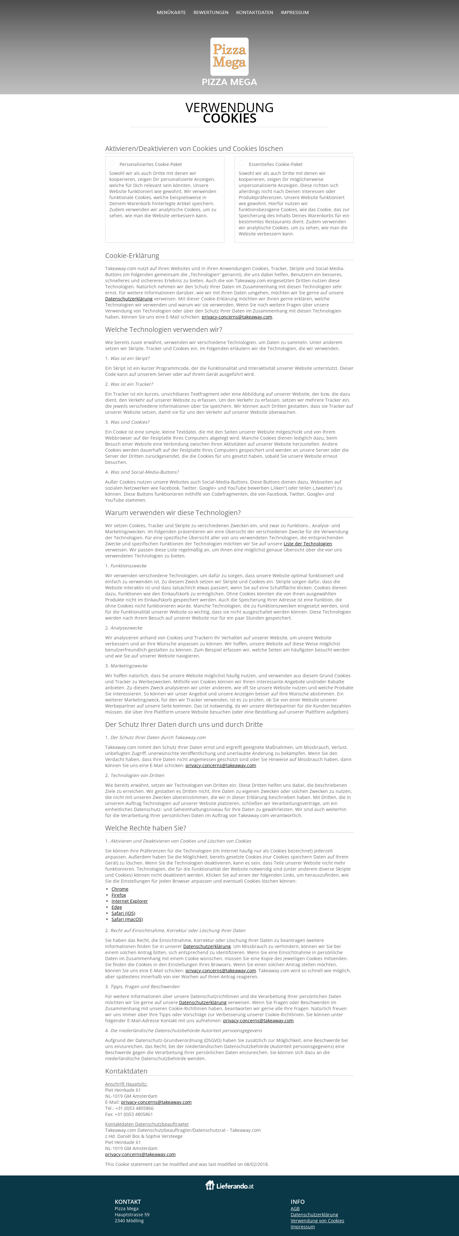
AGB (295, 1208)
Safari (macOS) (127, 919)
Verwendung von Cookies (317, 1221)
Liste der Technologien (308, 544)
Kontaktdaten (254, 12)
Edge (117, 907)
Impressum (295, 12)
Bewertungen (211, 12)
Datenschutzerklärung (129, 299)
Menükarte (171, 12)
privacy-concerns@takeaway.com (237, 317)
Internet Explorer (130, 901)
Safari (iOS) (123, 913)
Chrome (120, 889)
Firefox (119, 895)
